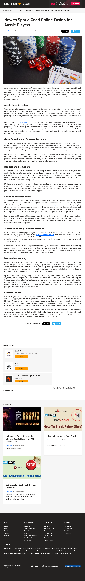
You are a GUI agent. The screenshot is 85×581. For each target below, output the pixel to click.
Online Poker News (30, 528)
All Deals (47, 526)
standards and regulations (51, 205)
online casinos (21, 122)
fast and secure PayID (45, 235)
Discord (6, 535)
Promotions (7, 31)
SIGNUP (21, 356)
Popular (26, 533)
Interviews (27, 540)
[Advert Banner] (42, 335)
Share (75, 31)
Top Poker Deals (49, 528)
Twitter (6, 533)
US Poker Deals (49, 533)
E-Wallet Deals (48, 540)
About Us (67, 531)
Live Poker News (29, 538)
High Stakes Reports (30, 535)
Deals (6, 528)
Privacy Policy (68, 528)
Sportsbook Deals (49, 538)
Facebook (7, 531)
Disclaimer (67, 526)
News (6, 526)
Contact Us (67, 533)
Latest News (28, 526)
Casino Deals (48, 535)
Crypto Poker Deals (50, 531)
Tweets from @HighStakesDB (64, 388)
